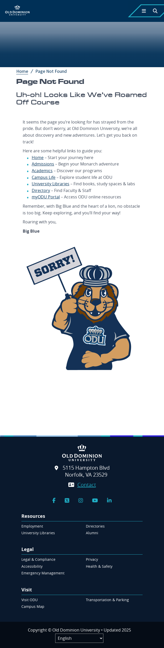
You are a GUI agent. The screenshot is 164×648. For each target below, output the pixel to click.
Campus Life (43, 177)
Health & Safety (99, 566)
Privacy (92, 559)
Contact (86, 484)
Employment (32, 526)
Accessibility (32, 566)
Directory (41, 190)
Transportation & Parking (107, 599)
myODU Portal (46, 197)
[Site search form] (82, 400)
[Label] (79, 638)
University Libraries (50, 184)
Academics (42, 170)
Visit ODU (29, 599)
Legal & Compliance (38, 559)
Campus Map (32, 606)
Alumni (92, 532)
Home (25, 71)
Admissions (43, 164)
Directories (95, 526)
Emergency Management (42, 573)
